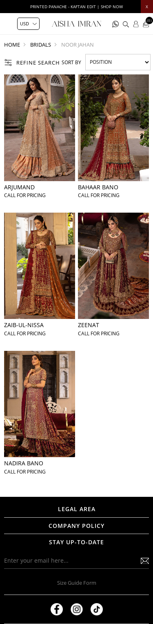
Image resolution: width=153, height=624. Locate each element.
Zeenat (88, 325)
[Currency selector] (28, 24)
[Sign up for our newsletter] (76, 560)
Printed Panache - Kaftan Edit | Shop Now (76, 6)
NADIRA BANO (23, 463)
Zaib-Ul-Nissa (24, 325)
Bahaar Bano (98, 187)
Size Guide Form (76, 582)
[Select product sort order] (118, 62)
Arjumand (19, 187)
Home (12, 44)
